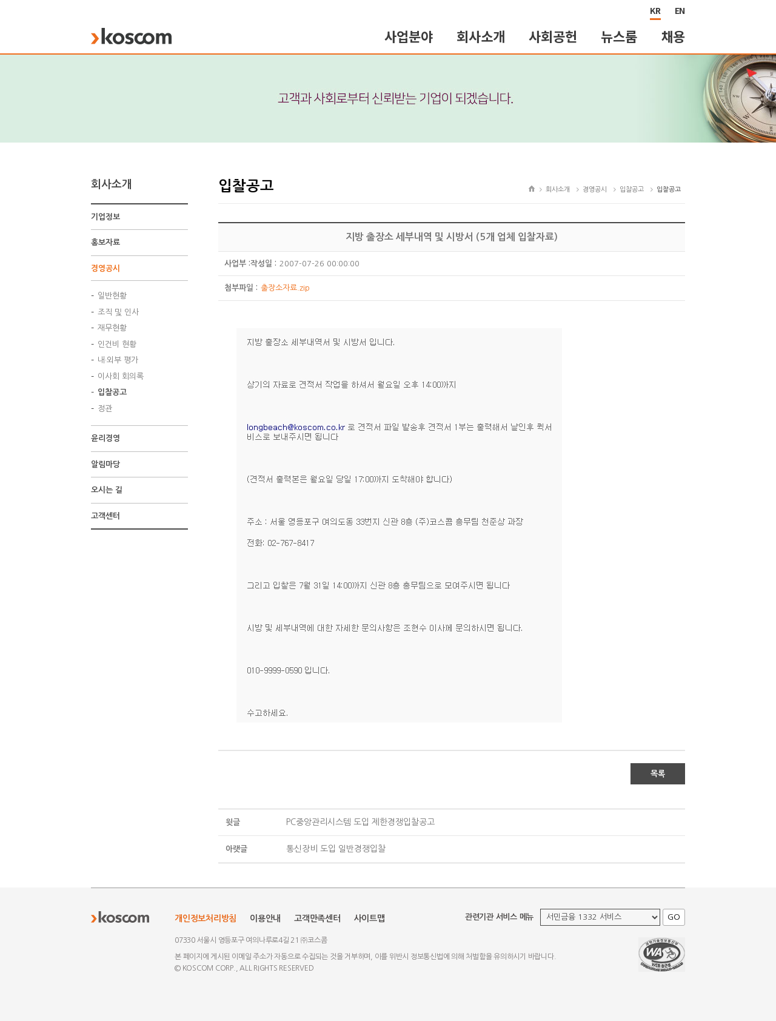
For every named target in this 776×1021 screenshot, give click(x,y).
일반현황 (112, 296)
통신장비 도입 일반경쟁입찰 (336, 848)
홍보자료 (105, 242)
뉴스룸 (619, 36)
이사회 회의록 (121, 376)
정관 (105, 409)
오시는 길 (106, 490)
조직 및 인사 (118, 312)
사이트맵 (369, 918)
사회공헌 (553, 36)
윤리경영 (105, 438)
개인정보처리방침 (205, 918)
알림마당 (105, 464)
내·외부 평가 (118, 360)
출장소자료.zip (285, 288)
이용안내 (265, 918)
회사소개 (480, 36)
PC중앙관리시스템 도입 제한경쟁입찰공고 (360, 822)
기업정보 (105, 217)
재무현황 (112, 328)
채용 (673, 36)
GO (673, 917)
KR (655, 10)
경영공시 (105, 268)
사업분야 (408, 36)
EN (680, 10)
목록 (658, 774)
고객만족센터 (317, 918)
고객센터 (105, 516)
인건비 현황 (117, 344)
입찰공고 (112, 392)
